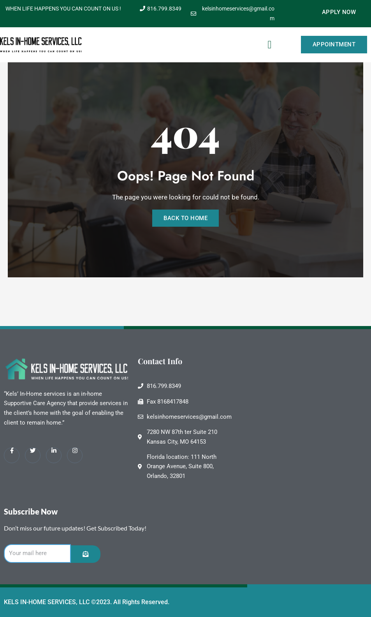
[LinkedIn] (54, 454)
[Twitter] (32, 454)
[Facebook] (11, 454)
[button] (269, 45)
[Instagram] (75, 454)
